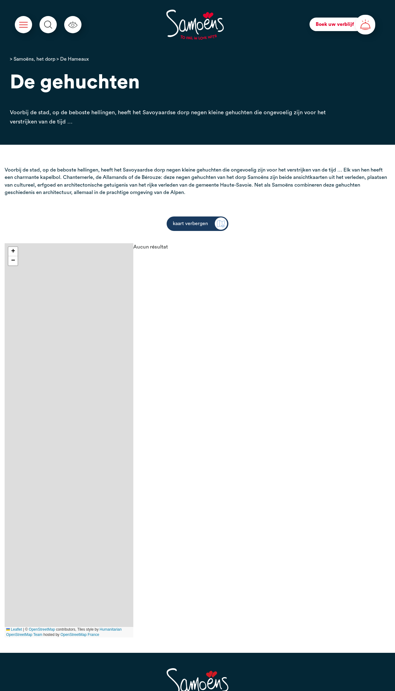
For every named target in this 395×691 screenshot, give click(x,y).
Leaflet (14, 629)
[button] (13, 251)
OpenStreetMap (42, 629)
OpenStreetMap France (79, 634)
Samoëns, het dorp (34, 59)
